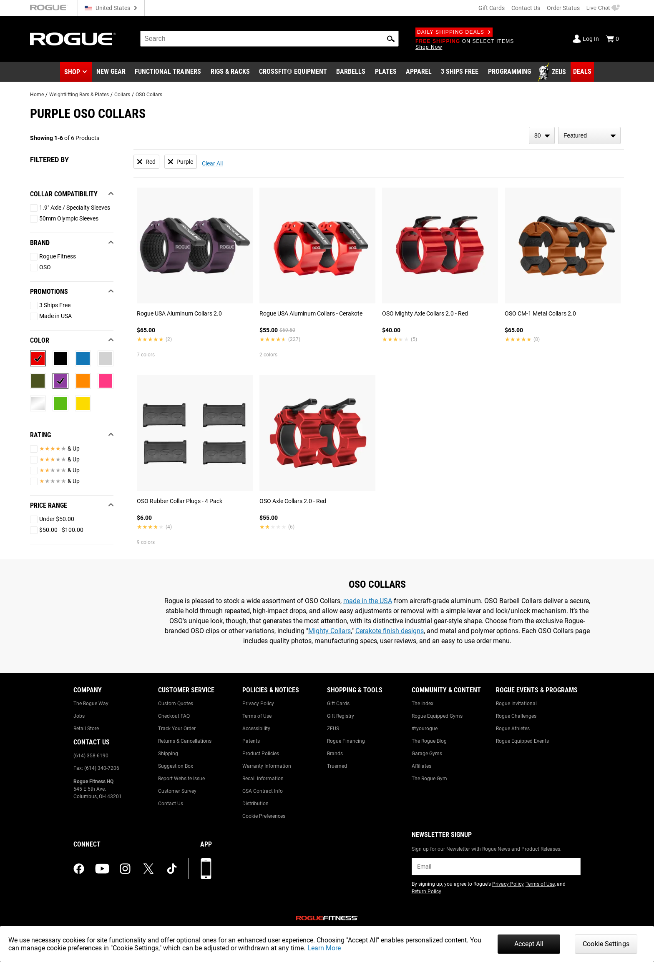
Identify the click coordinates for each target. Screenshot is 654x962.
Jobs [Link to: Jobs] (79, 716)
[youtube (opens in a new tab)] (102, 868)
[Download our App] (206, 868)
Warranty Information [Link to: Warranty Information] (266, 766)
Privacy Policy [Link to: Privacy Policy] (258, 703)
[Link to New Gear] (111, 72)
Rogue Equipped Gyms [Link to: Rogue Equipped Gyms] (437, 716)
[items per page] (542, 135)
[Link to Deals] (582, 72)
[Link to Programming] (509, 72)
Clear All (212, 163)
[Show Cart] (612, 38)
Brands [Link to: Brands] (335, 754)
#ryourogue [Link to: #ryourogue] (425, 729)
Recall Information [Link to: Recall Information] (263, 779)
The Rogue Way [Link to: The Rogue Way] (90, 703)
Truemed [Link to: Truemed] (337, 766)
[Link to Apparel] (418, 72)
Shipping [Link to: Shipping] (168, 754)
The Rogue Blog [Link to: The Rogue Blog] (429, 741)
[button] (391, 39)
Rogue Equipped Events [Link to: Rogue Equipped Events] (522, 741)
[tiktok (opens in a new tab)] (171, 868)
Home (37, 95)
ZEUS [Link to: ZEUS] (333, 729)
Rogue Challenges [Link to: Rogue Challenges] (516, 716)
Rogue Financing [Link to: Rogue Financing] (346, 741)
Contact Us (525, 8)
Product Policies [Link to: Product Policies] (260, 754)
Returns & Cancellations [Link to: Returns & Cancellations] (184, 741)
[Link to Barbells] (351, 72)
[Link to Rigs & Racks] (230, 72)
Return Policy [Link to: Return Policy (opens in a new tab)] (426, 891)
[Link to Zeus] (553, 72)
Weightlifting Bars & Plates (79, 95)
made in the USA (367, 601)
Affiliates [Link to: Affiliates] (421, 766)
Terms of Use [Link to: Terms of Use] (257, 716)
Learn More (324, 948)
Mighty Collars (329, 631)
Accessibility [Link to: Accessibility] (256, 729)
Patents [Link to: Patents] (251, 741)
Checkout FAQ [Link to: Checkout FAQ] (174, 716)
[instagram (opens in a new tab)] (125, 868)
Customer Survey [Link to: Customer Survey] (177, 791)
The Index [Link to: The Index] (422, 703)
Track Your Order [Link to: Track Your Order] (177, 729)
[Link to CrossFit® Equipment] (293, 72)
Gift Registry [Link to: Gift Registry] (340, 716)
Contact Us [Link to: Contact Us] (170, 804)
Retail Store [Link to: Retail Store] (86, 729)
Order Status (563, 8)
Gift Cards (491, 8)
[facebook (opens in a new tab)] (78, 868)
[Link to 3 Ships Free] (459, 72)
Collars (122, 95)
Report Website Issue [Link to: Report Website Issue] (181, 779)
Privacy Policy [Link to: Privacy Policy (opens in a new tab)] (507, 884)
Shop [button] (72, 72)
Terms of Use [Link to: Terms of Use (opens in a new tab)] (540, 884)
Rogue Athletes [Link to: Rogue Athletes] (513, 729)
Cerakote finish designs (389, 631)
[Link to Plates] (385, 72)
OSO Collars (149, 95)
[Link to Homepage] (73, 39)
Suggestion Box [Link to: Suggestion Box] (175, 766)
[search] (269, 39)
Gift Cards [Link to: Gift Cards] (338, 703)
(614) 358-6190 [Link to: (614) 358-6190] (90, 756)
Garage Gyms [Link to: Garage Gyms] (427, 754)
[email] (496, 866)
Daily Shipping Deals (454, 32)
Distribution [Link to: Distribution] (255, 804)
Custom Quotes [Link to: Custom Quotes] (175, 703)
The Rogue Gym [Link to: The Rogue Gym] (429, 779)
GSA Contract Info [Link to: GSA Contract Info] (262, 791)
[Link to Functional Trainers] (168, 72)
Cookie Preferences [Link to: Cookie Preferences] (263, 816)
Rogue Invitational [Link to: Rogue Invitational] (516, 703)
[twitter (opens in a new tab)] (148, 868)
